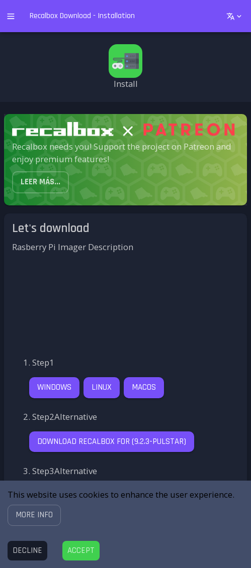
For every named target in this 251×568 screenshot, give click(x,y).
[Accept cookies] (81, 550)
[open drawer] (11, 16)
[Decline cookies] (27, 550)
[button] (34, 515)
